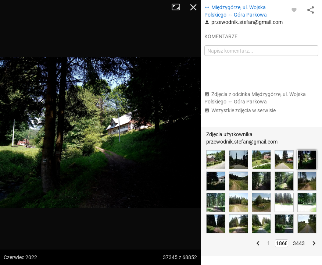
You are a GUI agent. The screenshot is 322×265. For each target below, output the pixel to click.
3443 (299, 243)
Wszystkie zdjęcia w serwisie (240, 110)
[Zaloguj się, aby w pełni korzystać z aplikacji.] (294, 10)
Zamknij (193, 7)
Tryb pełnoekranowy (178, 7)
